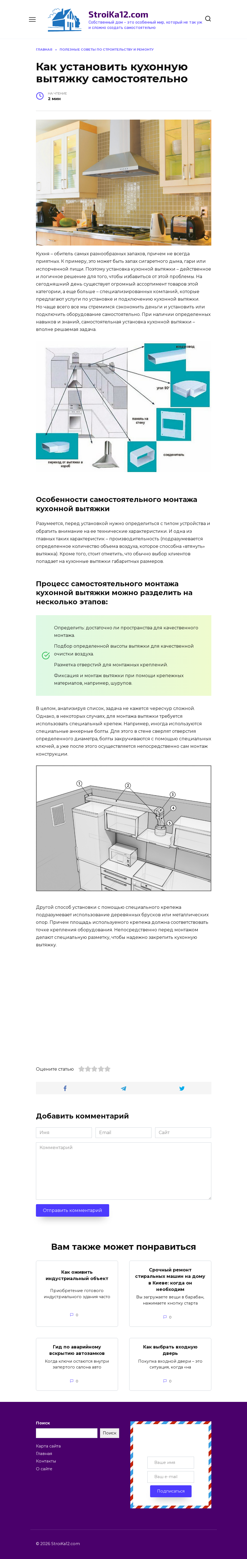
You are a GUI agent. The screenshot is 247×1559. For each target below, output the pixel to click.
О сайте (44, 1466)
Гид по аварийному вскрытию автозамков (77, 1348)
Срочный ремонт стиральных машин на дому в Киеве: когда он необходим (170, 1279)
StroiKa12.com (118, 14)
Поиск (43, 1421)
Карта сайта (48, 1444)
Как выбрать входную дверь (170, 1348)
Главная (44, 1451)
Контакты (46, 1459)
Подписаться (171, 1489)
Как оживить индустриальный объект (77, 1274)
